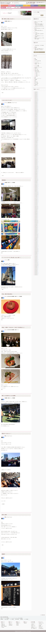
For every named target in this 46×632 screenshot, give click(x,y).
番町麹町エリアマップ (34, 627)
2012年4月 (36, 272)
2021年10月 (36, 140)
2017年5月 (36, 200)
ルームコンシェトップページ (4, 9)
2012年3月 (36, 273)
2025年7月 (36, 93)
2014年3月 (36, 245)
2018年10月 (36, 180)
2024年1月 (36, 108)
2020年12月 (36, 152)
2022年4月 (36, 133)
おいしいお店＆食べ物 (8, 296)
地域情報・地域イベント (8, 21)
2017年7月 (36, 198)
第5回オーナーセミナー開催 (38, 21)
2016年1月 (36, 219)
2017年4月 (36, 201)
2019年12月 (36, 166)
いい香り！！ (36, 32)
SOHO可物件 (17, 619)
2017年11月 (36, 193)
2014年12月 (36, 234)
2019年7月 (36, 172)
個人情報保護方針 (41, 628)
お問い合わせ (40, 627)
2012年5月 (36, 271)
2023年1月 (36, 122)
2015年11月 (36, 221)
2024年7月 (36, 101)
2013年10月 (36, 251)
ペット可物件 (12, 619)
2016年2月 (36, 218)
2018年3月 (36, 188)
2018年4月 (36, 187)
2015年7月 (36, 226)
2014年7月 (36, 240)
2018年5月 (36, 186)
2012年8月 (36, 267)
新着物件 (2, 619)
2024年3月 (36, 106)
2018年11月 (36, 179)
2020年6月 (36, 159)
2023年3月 (36, 120)
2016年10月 (36, 208)
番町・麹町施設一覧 (33, 628)
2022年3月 (36, 134)
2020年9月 (36, 155)
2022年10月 (36, 126)
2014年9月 (36, 238)
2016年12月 (36, 206)
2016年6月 (36, 213)
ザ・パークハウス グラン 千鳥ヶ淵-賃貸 (16, 618)
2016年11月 (36, 207)
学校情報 (13, 182)
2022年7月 (36, 129)
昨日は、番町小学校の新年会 (7, 294)
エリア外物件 (26, 619)
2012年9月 (36, 266)
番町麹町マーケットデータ (38, 67)
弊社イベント (36, 85)
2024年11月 (36, 100)
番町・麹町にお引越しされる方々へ (8, 18)
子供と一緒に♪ (37, 69)
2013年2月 (36, 260)
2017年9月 (36, 195)
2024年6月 (36, 102)
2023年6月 (36, 116)
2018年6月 (36, 185)
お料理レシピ (36, 68)
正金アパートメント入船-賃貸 (5, 618)
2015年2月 (36, 232)
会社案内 (39, 5)
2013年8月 (36, 253)
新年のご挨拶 (4, 514)
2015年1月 (36, 233)
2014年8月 (36, 239)
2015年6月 (36, 227)
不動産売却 (32, 5)
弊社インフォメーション (13, 102)
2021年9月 (36, 141)
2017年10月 (36, 194)
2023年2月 (36, 121)
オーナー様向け (25, 5)
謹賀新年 (3, 554)
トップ (2, 5)
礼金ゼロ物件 (6, 619)
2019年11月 (36, 167)
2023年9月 (36, 113)
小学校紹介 (2, 627)
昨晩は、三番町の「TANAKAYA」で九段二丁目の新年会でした (13, 327)
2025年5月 (36, 95)
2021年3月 (36, 148)
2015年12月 (36, 220)
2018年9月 (36, 181)
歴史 (35, 77)
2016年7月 (36, 212)
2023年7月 (36, 115)
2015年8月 (36, 225)
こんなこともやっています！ (7, 100)
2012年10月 (36, 265)
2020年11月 (36, 153)
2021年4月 (36, 147)
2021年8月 (36, 142)
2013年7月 (36, 254)
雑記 (35, 58)
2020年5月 (36, 160)
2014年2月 (36, 246)
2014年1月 (36, 247)
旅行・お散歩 (36, 83)
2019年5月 (36, 174)
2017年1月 (36, 205)
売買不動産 (17, 5)
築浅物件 (21, 619)
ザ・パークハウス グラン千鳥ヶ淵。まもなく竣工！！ (11, 257)
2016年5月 (36, 214)
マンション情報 (7, 102)
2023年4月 (36, 119)
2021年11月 (36, 139)
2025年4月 (36, 96)
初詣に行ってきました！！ (6, 433)
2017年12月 (36, 192)
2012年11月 (36, 264)
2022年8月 (36, 128)
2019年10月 (36, 168)
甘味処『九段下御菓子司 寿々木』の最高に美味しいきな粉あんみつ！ (39, 49)
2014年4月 (36, 244)
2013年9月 (36, 252)
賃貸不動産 (10, 5)
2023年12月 (36, 109)
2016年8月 (36, 211)
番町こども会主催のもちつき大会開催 (8, 395)
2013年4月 (36, 258)
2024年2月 (36, 107)
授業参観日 (4, 180)
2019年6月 (36, 173)
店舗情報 (36, 79)
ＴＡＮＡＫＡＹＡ (9, 351)
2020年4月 (36, 161)
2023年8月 (36, 114)
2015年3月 (36, 231)
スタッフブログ (10, 9)
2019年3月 (36, 175)
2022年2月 (36, 135)
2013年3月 (36, 259)
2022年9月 (36, 127)
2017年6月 (36, 199)
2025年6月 (36, 94)
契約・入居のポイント (38, 71)
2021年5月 (36, 146)
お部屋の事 (36, 84)
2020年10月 (36, 154)
